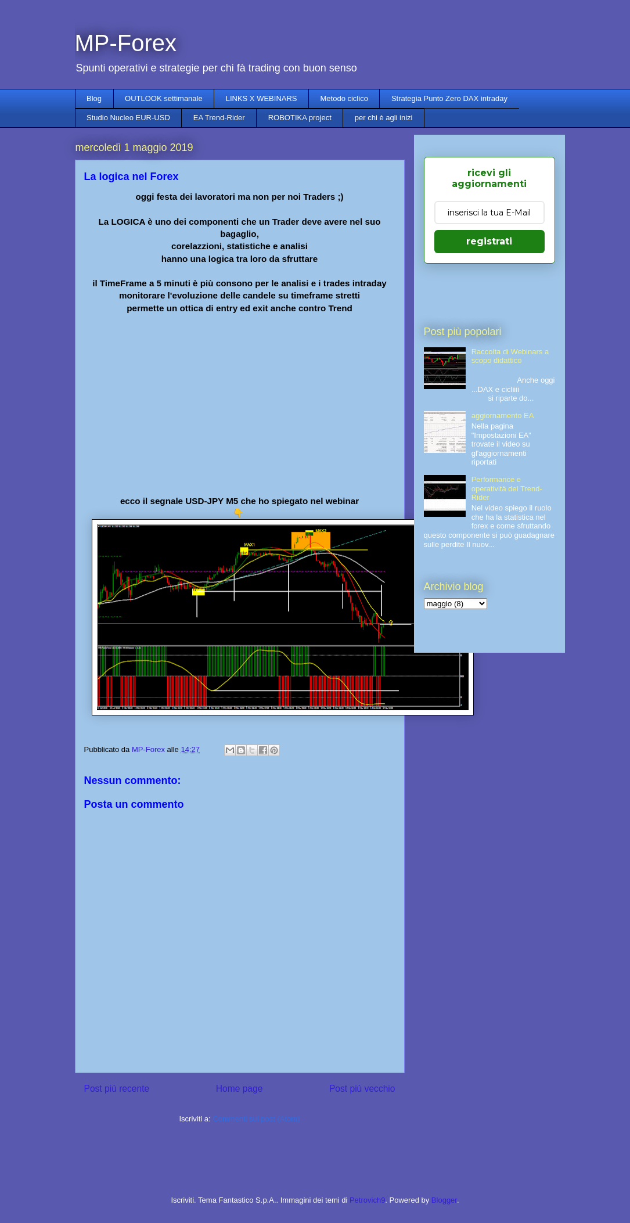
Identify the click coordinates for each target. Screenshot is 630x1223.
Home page (239, 1088)
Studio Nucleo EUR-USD (128, 117)
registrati (489, 241)
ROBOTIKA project (300, 117)
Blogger (444, 1200)
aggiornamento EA (502, 415)
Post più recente (117, 1088)
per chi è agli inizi (384, 117)
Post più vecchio (362, 1088)
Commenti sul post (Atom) (256, 1118)
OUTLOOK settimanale (164, 98)
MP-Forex (126, 43)
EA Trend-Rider (219, 117)
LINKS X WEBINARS (261, 98)
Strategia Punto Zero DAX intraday (449, 98)
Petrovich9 (367, 1200)
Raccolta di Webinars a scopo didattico (510, 356)
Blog (94, 98)
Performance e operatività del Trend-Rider (506, 488)
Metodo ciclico (344, 98)
